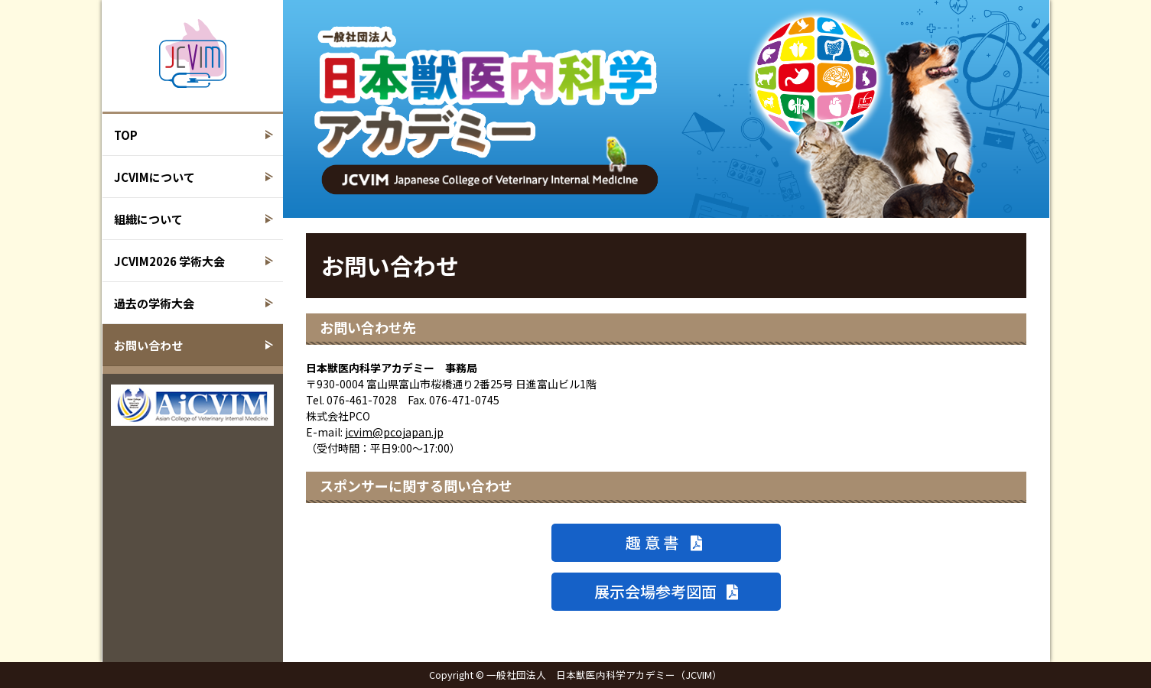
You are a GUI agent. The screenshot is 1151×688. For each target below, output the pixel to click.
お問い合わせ (148, 345)
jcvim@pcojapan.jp (394, 432)
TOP (126, 135)
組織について (148, 219)
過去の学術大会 (154, 303)
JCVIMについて (154, 177)
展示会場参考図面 (666, 591)
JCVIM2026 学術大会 (169, 261)
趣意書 (666, 542)
